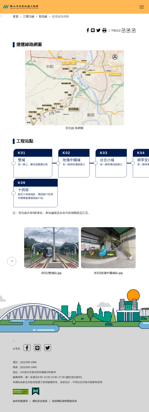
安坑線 (43, 16)
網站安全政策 (39, 401)
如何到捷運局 (20, 401)
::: (1, 15)
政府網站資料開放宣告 (64, 401)
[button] (123, 30)
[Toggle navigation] (141, 6)
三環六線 (28, 16)
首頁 (15, 16)
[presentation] (11, 261)
